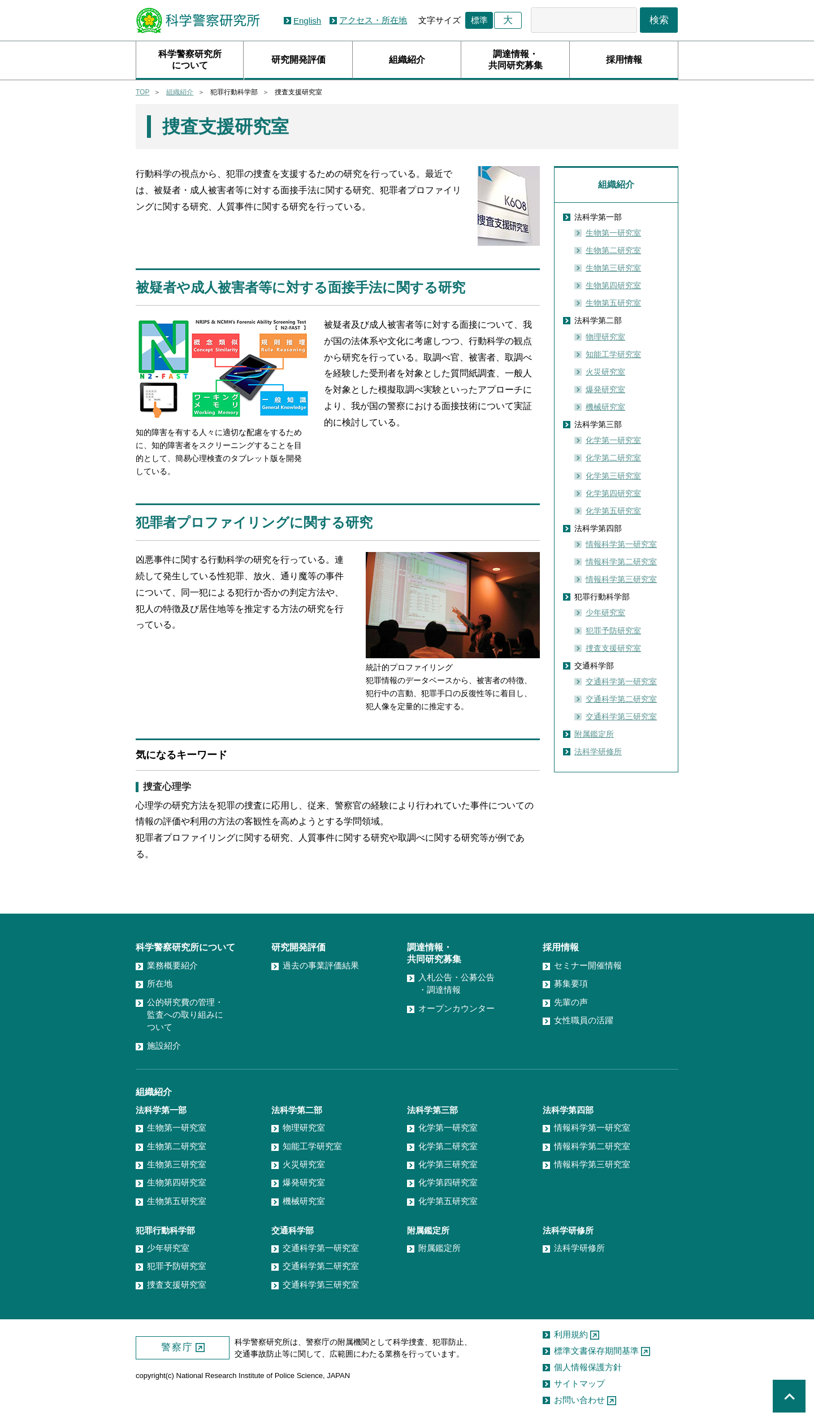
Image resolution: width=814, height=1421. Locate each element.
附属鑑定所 (594, 733)
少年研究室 (605, 612)
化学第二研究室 (613, 457)
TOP (142, 92)
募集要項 (571, 983)
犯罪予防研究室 (613, 630)
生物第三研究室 (613, 267)
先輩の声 (571, 1002)
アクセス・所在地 (373, 20)
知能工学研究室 (613, 354)
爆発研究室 (605, 389)
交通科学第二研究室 (621, 698)
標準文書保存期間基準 (596, 1350)
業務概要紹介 (172, 965)
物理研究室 (605, 336)
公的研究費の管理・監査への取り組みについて (185, 1014)
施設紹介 (164, 1045)
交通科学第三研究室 (621, 716)
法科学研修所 (598, 751)
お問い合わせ (579, 1400)
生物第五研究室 (613, 302)
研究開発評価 (298, 59)
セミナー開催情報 (588, 965)
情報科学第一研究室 (621, 544)
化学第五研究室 (613, 510)
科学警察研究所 (197, 20)
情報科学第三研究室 (621, 579)
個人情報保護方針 (588, 1367)
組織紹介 (407, 59)
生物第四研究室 (613, 285)
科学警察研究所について (190, 59)
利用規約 (571, 1334)
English (307, 20)
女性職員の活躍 (583, 1020)
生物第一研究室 (613, 232)
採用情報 (624, 59)
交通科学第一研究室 (621, 681)
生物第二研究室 (613, 250)
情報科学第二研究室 (621, 561)
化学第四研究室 (613, 493)
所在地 (159, 983)
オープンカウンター (456, 1008)
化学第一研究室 (613, 440)
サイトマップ (579, 1383)
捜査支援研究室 (613, 648)
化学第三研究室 (613, 475)
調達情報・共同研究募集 (515, 59)
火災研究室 (605, 371)
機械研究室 (605, 406)
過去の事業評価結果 (321, 965)
